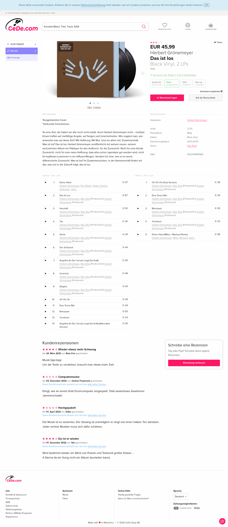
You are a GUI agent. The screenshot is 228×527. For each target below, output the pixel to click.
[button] (90, 103)
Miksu (175, 238)
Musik (14, 51)
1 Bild (89, 107)
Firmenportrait (12, 498)
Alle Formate (13, 57)
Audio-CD (157, 83)
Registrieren (12, 516)
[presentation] (143, 73)
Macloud (184, 238)
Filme (65, 498)
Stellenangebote (14, 509)
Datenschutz (12, 505)
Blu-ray (200, 83)
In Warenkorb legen (167, 97)
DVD (186, 83)
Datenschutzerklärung (93, 5)
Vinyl (171, 83)
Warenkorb (210, 26)
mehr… (74, 189)
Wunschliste (164, 26)
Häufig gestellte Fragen (129, 494)
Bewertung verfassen (194, 362)
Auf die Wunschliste (205, 97)
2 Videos (97, 107)
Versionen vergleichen (211, 91)
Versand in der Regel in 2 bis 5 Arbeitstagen (174, 75)
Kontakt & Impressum (16, 494)
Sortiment (17, 44)
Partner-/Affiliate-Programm (19, 513)
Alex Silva (85, 199)
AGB (8, 502)
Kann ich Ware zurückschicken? (133, 498)
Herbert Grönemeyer (197, 120)
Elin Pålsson (86, 186)
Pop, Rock (192, 146)
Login (188, 26)
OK (206, 5)
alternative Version (97, 384)
